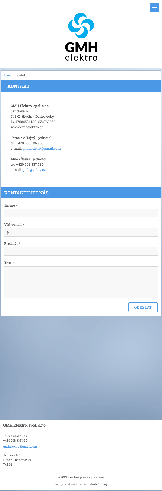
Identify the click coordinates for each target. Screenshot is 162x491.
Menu (154, 7)
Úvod (8, 75)
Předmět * (12, 243)
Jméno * (10, 205)
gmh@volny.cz (34, 169)
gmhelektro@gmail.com (41, 148)
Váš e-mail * (14, 224)
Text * (9, 262)
